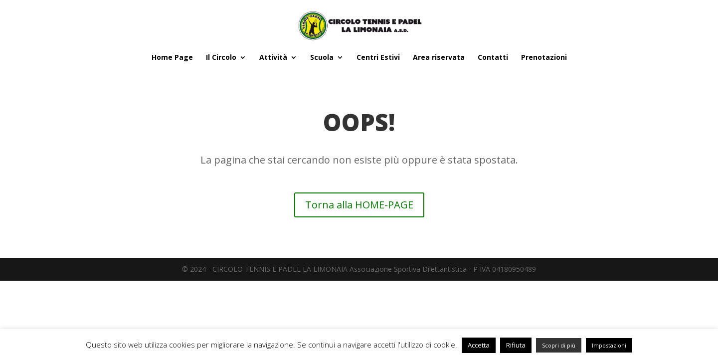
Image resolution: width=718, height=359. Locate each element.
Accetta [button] (479, 345)
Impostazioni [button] (609, 345)
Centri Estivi (378, 58)
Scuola (322, 58)
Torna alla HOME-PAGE (359, 204)
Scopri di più (558, 345)
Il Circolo (221, 58)
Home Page (172, 58)
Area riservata (439, 58)
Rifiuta (516, 345)
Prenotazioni (544, 58)
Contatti (493, 58)
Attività (273, 58)
